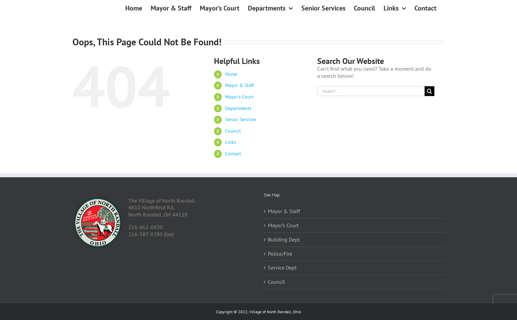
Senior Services (240, 119)
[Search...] (371, 91)
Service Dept (282, 267)
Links (230, 142)
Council (233, 131)
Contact (233, 154)
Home (231, 74)
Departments (238, 108)
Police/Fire (280, 253)
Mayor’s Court (239, 97)
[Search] (429, 91)
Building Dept (284, 239)
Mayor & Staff (239, 85)
